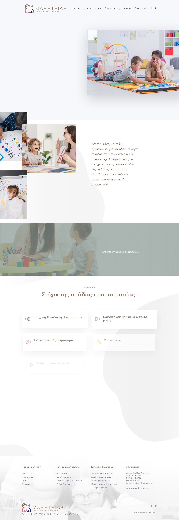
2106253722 (135, 478)
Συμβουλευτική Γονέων (102, 477)
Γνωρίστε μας (28, 477)
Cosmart (153, 512)
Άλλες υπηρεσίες (99, 488)
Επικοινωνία (27, 484)
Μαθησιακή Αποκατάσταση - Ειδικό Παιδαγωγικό (70, 482)
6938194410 (135, 481)
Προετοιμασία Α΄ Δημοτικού (104, 484)
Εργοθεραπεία (64, 477)
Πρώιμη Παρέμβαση (101, 481)
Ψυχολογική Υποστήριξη (102, 473)
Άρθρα (25, 481)
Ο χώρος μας (28, 473)
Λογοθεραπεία (64, 473)
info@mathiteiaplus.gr (142, 483)
